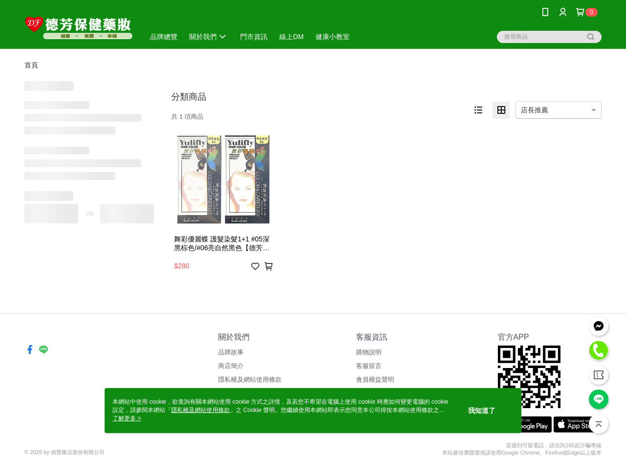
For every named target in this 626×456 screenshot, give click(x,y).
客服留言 (368, 365)
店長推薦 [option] (534, 110)
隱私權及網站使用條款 (250, 379)
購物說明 (368, 352)
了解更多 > (126, 418)
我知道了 (481, 410)
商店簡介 (231, 365)
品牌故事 (231, 352)
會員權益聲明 (375, 379)
